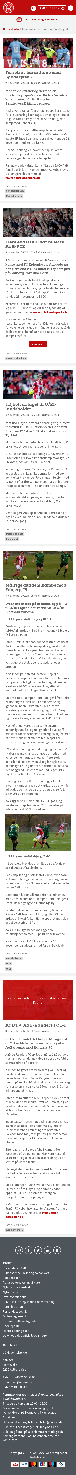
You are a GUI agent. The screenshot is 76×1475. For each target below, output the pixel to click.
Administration (13, 1306)
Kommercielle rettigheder (20, 1321)
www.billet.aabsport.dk (22, 178)
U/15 (8, 968)
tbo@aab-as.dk (50, 1427)
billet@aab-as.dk (51, 1422)
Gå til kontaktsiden (15, 1352)
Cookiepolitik (11, 1326)
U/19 (8, 963)
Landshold (12, 539)
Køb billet (38, 344)
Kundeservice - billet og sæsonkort (26, 1273)
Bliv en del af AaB (14, 1268)
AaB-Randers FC (14, 1229)
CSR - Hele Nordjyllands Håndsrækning (28, 1302)
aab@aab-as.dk (22, 1382)
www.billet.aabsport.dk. (50, 312)
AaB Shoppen (11, 1278)
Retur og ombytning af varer (22, 1282)
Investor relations (14, 1297)
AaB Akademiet (14, 958)
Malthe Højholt (14, 534)
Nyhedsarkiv (11, 1292)
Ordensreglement (15, 1316)
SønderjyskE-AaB (15, 190)
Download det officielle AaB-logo (25, 1335)
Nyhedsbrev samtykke (17, 1287)
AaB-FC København (16, 358)
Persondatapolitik (15, 1311)
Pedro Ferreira (14, 196)
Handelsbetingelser (16, 1331)
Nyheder (13, 29)
